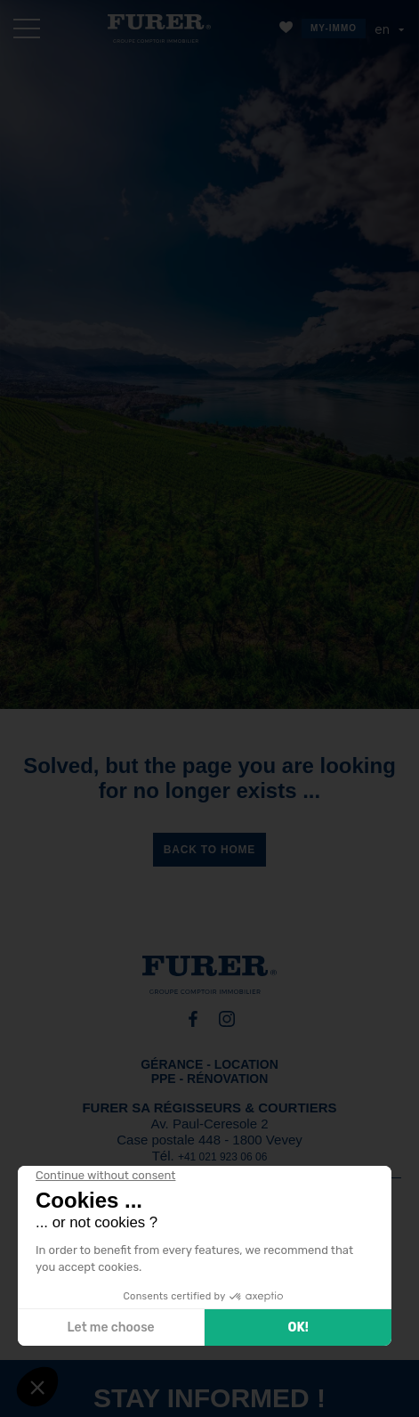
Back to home (209, 849)
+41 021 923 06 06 (222, 1157)
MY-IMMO (333, 28)
